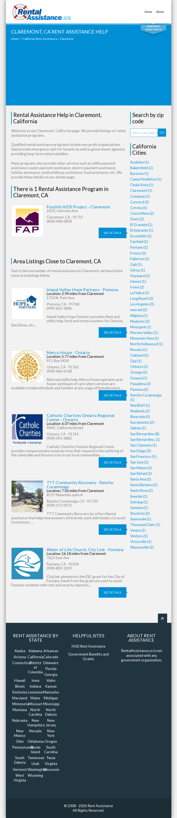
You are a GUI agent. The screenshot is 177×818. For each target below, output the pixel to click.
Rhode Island (35, 749)
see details (112, 233)
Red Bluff (140, 405)
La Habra (139, 293)
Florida (50, 668)
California (35, 657)
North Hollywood (146, 344)
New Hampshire (36, 722)
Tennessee (36, 758)
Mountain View (144, 338)
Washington (37, 769)
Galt (136, 264)
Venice (138, 530)
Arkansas (50, 651)
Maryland (19, 698)
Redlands (140, 411)
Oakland (139, 355)
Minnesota (20, 704)
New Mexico (19, 733)
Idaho (50, 680)
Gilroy (137, 270)
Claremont (141, 190)
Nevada (35, 731)
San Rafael (141, 473)
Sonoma (139, 507)
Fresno (138, 253)
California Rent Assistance (39, 38)
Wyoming (35, 775)
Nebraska (20, 720)
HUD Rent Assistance (88, 646)
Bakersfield (141, 168)
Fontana (139, 247)
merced (138, 310)
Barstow (139, 173)
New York (51, 733)
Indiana (35, 686)
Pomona (139, 389)
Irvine (137, 287)
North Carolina (35, 712)
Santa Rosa (141, 490)
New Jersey (51, 722)
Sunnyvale (140, 519)
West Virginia (20, 777)
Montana (20, 710)
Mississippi (51, 704)
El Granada (141, 224)
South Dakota (20, 760)
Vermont (20, 769)
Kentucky (19, 692)
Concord (139, 202)
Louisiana (35, 692)
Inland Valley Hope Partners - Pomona (82, 289)
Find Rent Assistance (153, 28)
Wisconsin (51, 769)
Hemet (138, 281)
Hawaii (19, 680)
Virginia (51, 763)
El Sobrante (141, 230)
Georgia (50, 674)
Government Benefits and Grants (88, 656)
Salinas (138, 428)
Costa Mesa (142, 213)
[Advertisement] (88, 76)
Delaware (50, 663)
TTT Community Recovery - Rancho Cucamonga (80, 484)
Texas (50, 758)
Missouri (35, 704)
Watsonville (142, 547)
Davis (137, 219)
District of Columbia (35, 667)
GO (161, 132)
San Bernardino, (145, 439)
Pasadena (140, 384)
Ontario (139, 366)
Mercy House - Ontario (68, 352)
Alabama (35, 651)
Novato (138, 349)
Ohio (20, 741)
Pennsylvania (22, 747)
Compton (140, 196)
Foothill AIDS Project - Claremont (78, 206)
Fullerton (139, 259)
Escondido (141, 236)
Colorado (50, 657)
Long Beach (141, 298)
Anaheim (139, 162)
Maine (35, 698)
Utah (35, 763)
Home (148, 9)
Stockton (140, 513)
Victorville (141, 541)
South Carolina (51, 749)
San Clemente (143, 445)
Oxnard (138, 378)
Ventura (139, 536)
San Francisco (143, 456)
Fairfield (139, 241)
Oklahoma (36, 741)
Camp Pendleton (145, 179)
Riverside (140, 416)
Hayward (140, 276)
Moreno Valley (144, 332)
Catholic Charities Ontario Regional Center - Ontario (80, 417)
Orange (138, 372)
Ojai (136, 361)
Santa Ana (140, 479)
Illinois (20, 686)
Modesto (140, 321)
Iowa (35, 680)
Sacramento (142, 422)
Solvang (139, 502)
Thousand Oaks (145, 524)
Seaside (138, 496)
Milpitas (139, 315)
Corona (138, 207)
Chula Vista (141, 185)
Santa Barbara (144, 485)
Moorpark (140, 327)
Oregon (51, 741)
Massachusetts (55, 692)
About (160, 9)
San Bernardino (144, 434)
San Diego (140, 451)
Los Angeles (142, 304)
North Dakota (51, 712)
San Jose (139, 462)
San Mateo (141, 468)
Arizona (20, 657)
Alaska (19, 651)
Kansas (51, 686)
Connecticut (21, 663)
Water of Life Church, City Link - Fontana (85, 549)
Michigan (51, 698)
